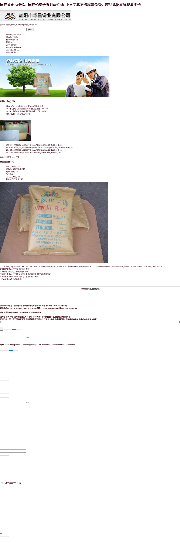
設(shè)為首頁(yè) (7, 25)
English (23, 25)
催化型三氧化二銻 (13, 177)
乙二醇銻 (9, 174)
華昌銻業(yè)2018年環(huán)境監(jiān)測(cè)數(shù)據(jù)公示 (38, 150)
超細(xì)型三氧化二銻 (14, 179)
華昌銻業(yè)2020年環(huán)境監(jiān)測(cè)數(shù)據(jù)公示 (38, 145)
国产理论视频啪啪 (69, 319)
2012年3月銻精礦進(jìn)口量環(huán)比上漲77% (26, 111)
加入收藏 (17, 25)
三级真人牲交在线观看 (53, 319)
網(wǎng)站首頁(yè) (13, 34)
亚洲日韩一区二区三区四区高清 (12, 319)
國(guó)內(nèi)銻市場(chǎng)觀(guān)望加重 (24, 106)
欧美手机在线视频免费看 (87, 319)
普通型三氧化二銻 (13, 167)
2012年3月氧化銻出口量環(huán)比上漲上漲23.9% (27, 109)
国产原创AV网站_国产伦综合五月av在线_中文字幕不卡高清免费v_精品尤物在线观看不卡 (70, 5)
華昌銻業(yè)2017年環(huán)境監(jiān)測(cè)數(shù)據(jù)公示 (38, 152)
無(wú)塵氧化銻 (12, 172)
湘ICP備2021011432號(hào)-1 (56, 306)
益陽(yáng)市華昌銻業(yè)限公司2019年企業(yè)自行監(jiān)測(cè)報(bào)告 (43, 147)
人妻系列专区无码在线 (34, 319)
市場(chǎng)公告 (7, 101)
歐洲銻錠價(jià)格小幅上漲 (18, 114)
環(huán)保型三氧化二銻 (15, 169)
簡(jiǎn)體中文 (32, 25)
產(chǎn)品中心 (7, 162)
